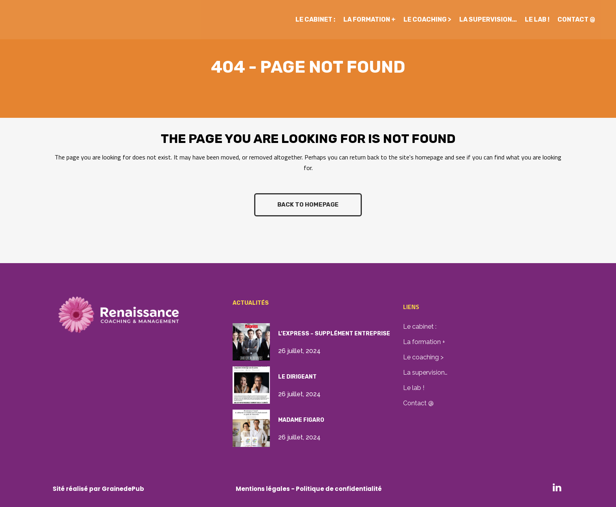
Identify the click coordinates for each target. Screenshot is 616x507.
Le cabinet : (419, 326)
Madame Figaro (301, 420)
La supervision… (425, 372)
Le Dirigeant (297, 376)
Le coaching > (423, 357)
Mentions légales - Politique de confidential (305, 489)
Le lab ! (413, 388)
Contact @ (418, 403)
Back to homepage (308, 204)
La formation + (424, 342)
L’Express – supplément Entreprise (334, 333)
